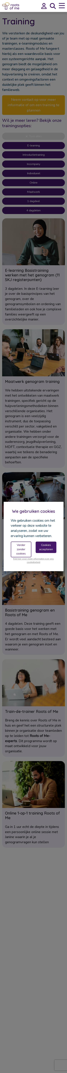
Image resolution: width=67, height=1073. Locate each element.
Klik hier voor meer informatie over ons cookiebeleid (33, 560)
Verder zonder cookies (21, 549)
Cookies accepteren (46, 547)
